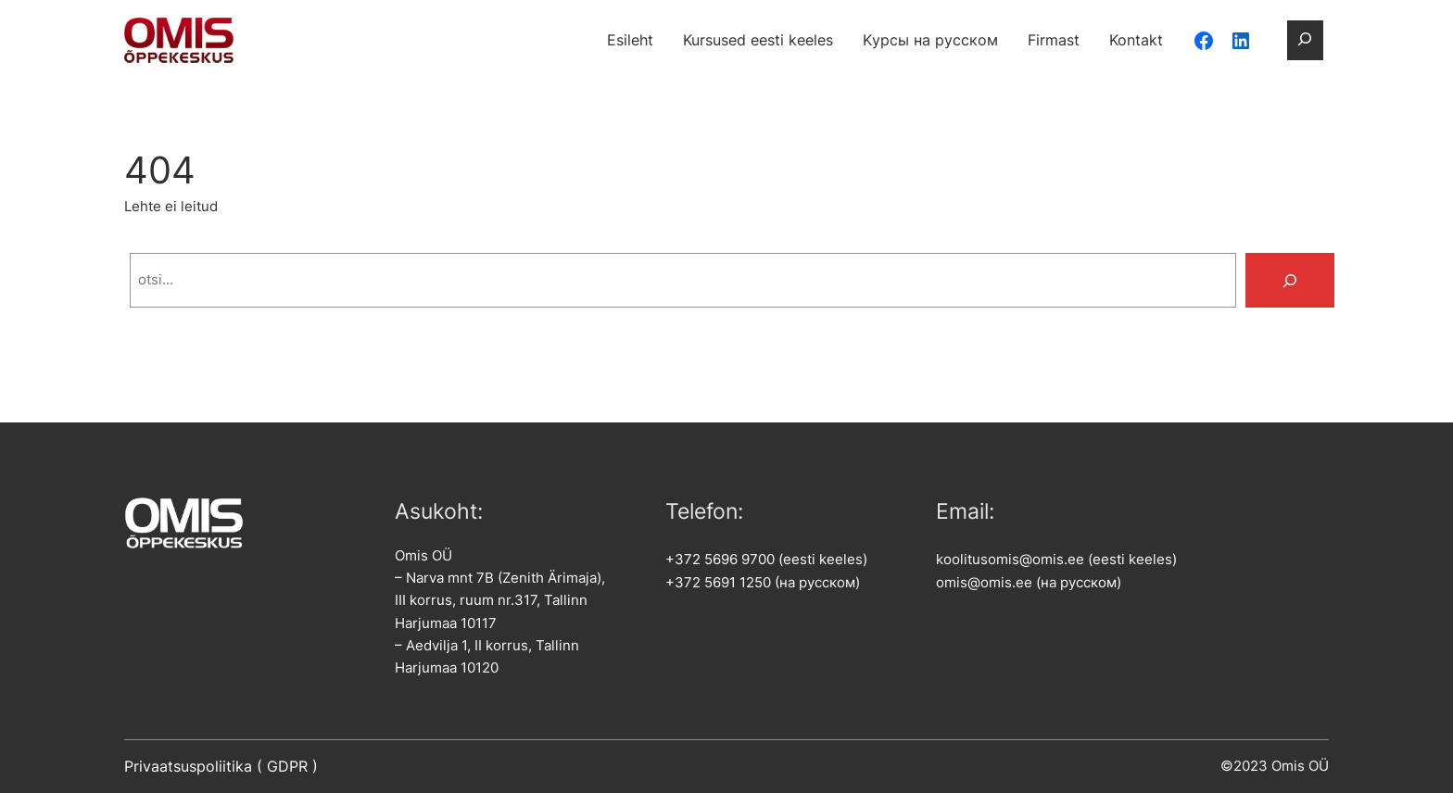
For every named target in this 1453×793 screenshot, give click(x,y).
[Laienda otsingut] (1304, 39)
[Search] (1289, 280)
